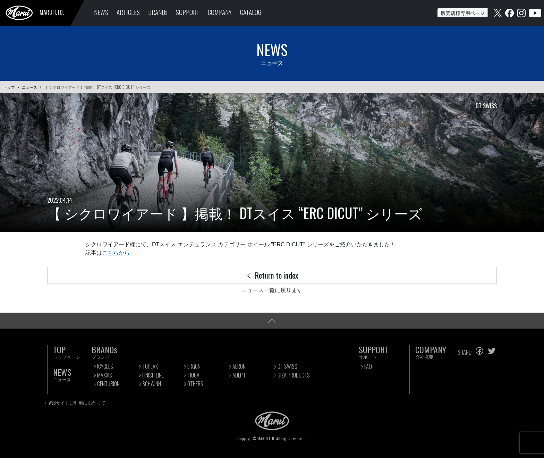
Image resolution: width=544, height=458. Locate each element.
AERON (239, 366)
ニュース (29, 87)
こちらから (116, 253)
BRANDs (158, 12)
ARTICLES (128, 12)
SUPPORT (187, 12)
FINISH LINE (153, 375)
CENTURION (108, 384)
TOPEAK (150, 366)
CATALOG (250, 12)
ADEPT (239, 375)
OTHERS (195, 384)
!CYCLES (105, 366)
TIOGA (193, 375)
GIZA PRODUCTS (294, 375)
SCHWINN (151, 384)
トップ (9, 87)
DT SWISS (287, 366)
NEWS (101, 12)
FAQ (368, 366)
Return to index (272, 275)
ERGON (194, 366)
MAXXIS (104, 375)
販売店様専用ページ (463, 12)
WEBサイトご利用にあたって (77, 402)
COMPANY (220, 12)
